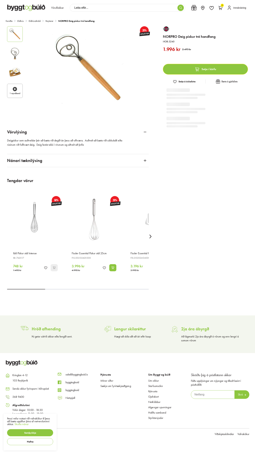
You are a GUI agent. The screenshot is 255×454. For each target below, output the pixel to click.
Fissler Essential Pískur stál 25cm (89, 253)
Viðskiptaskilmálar (224, 434)
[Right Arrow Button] (150, 236)
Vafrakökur (243, 434)
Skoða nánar (22, 424)
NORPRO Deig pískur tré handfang (76, 21)
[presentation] (57, 7)
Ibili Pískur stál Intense (25, 253)
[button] (30, 432)
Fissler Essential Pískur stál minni (148, 253)
